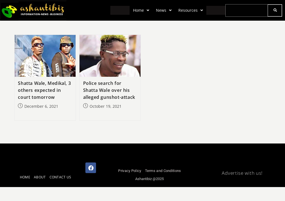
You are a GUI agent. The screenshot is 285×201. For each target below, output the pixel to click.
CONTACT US (60, 177)
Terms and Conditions (163, 171)
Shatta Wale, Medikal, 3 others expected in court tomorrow (44, 90)
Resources (190, 10)
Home (141, 10)
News (164, 10)
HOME (25, 177)
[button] (141, 10)
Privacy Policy (129, 171)
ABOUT (40, 177)
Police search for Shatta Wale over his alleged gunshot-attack (109, 90)
